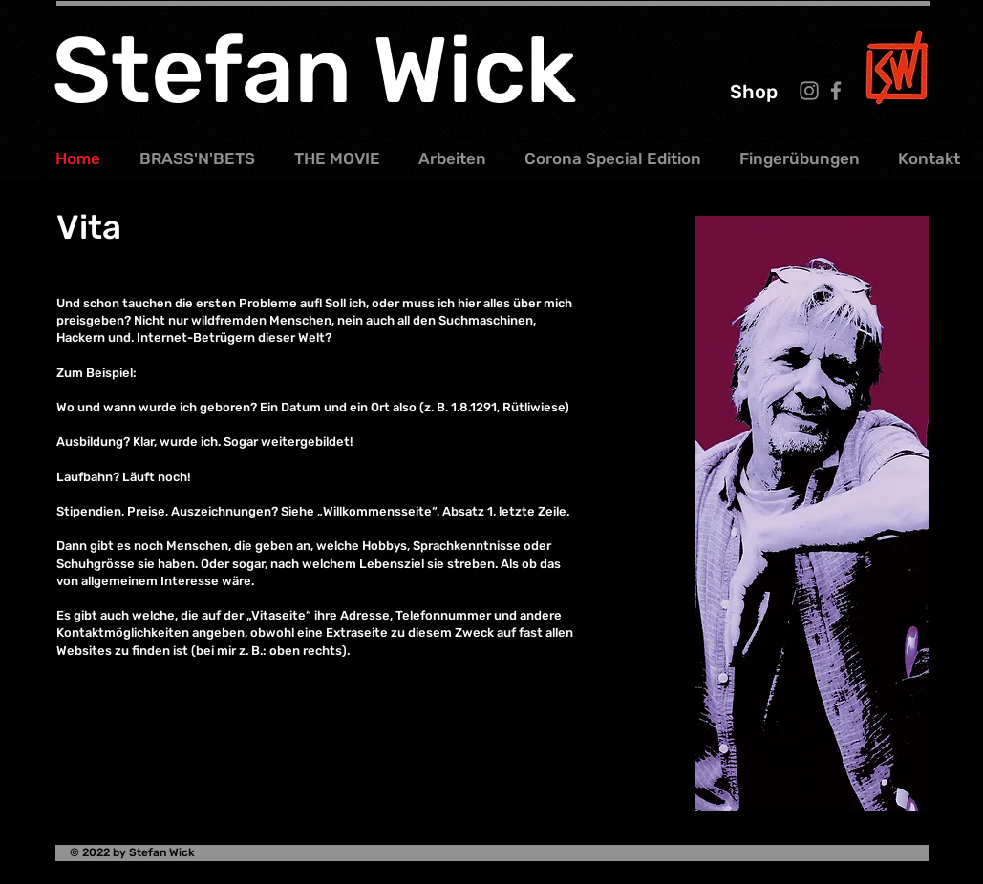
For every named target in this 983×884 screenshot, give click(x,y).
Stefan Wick (314, 70)
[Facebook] (835, 90)
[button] (459, 150)
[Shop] (754, 92)
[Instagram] (809, 90)
